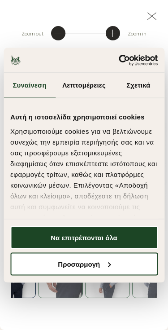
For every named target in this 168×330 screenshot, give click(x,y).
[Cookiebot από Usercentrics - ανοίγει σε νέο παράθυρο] (120, 60)
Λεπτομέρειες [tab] (84, 85)
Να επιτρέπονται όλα (84, 238)
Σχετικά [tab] (138, 85)
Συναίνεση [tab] (29, 85)
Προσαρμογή (84, 264)
